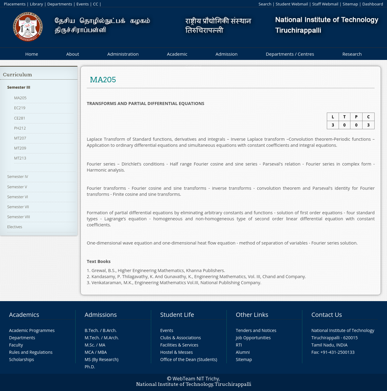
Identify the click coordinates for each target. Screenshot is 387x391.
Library (36, 4)
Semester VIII (18, 216)
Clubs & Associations (180, 337)
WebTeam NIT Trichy (196, 378)
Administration (123, 54)
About (72, 54)
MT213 (20, 158)
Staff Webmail (325, 4)
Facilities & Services (179, 345)
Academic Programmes (32, 330)
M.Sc (89, 345)
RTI (239, 345)
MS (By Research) (102, 359)
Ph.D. (90, 367)
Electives (14, 226)
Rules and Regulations (31, 352)
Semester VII (18, 206)
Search (265, 4)
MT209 (20, 148)
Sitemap (350, 4)
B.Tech (91, 330)
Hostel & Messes (176, 352)
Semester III (18, 87)
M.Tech (92, 337)
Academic (177, 54)
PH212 (20, 128)
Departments (59, 4)
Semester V (17, 186)
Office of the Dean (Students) (188, 359)
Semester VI (17, 196)
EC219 (19, 107)
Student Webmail (292, 4)
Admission (227, 54)
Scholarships (21, 359)
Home (31, 54)
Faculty (16, 345)
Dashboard (372, 4)
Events (82, 4)
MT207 (20, 138)
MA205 (20, 97)
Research (352, 54)
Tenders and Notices (256, 330)
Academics (24, 314)
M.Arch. (111, 337)
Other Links (252, 314)
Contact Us (326, 314)
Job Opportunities (253, 337)
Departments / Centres (290, 54)
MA (102, 345)
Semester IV (17, 176)
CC (95, 4)
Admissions (101, 314)
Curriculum (17, 74)
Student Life (177, 314)
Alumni (243, 352)
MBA (102, 352)
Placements (15, 4)
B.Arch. (110, 330)
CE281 (19, 118)
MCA (89, 352)
